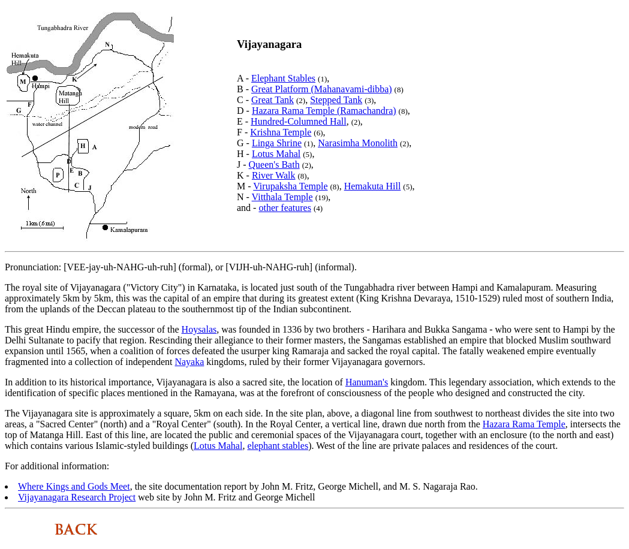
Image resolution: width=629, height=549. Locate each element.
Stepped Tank (336, 100)
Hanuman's (366, 382)
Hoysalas (199, 329)
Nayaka (189, 362)
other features (284, 208)
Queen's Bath (274, 164)
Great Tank (272, 100)
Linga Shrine (277, 143)
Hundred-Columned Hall (299, 121)
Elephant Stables (283, 78)
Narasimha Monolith (358, 143)
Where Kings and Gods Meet (74, 486)
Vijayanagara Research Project (77, 497)
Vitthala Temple (282, 197)
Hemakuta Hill (372, 186)
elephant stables (277, 446)
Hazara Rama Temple (524, 424)
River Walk (274, 175)
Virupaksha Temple (290, 186)
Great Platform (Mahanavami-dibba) (321, 89)
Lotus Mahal (276, 154)
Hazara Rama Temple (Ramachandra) (324, 110)
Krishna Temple (280, 132)
